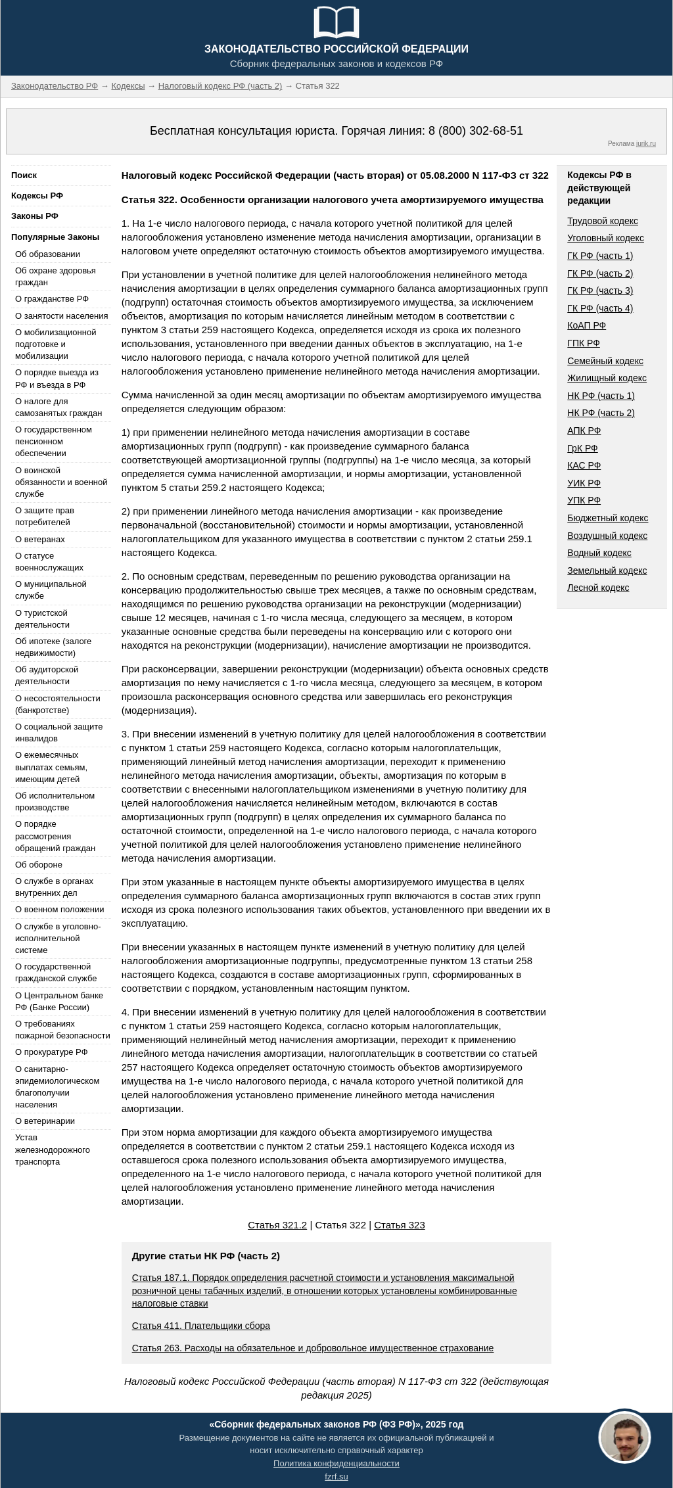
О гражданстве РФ (52, 299)
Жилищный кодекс (607, 378)
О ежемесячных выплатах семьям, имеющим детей (51, 766)
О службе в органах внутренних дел (54, 887)
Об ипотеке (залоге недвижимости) (53, 647)
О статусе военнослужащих (49, 561)
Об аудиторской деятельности (46, 675)
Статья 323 (399, 1224)
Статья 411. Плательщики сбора (201, 1325)
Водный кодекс (599, 552)
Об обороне (38, 865)
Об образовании (47, 254)
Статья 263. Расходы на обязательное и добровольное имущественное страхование (313, 1348)
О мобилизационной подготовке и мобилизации (55, 344)
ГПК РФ (583, 343)
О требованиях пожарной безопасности (62, 1029)
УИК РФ (584, 483)
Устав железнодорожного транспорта (52, 1149)
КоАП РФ (586, 325)
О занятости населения (61, 316)
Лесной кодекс (598, 587)
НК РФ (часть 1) (601, 395)
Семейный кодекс (605, 361)
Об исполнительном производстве (55, 801)
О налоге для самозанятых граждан (58, 407)
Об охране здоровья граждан (55, 276)
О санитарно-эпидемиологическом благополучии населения (57, 1087)
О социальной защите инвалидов (59, 732)
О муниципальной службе (51, 590)
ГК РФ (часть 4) (600, 308)
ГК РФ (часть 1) (600, 255)
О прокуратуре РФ (51, 1052)
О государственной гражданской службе (56, 972)
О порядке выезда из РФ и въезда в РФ (57, 378)
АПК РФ (584, 430)
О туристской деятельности (42, 619)
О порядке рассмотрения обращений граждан (55, 835)
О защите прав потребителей (44, 516)
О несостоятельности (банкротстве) (58, 704)
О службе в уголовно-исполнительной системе (58, 938)
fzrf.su (336, 1476)
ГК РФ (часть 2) (600, 273)
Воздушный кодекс (607, 535)
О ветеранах (40, 539)
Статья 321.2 (277, 1224)
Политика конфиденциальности (336, 1463)
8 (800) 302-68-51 (476, 130)
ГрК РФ (582, 448)
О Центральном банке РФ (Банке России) (59, 1001)
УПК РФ (584, 500)
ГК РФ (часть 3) (600, 290)
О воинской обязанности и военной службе (61, 482)
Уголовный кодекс (605, 238)
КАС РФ (584, 465)
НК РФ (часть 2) (601, 412)
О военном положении (59, 909)
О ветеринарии (45, 1121)
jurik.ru (646, 143)
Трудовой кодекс (602, 221)
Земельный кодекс (607, 570)
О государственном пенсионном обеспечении (53, 441)
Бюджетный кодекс (607, 518)
